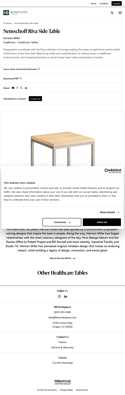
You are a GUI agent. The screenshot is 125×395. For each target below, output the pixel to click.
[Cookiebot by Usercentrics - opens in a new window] (107, 171)
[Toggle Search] (112, 13)
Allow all (102, 222)
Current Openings (62, 362)
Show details (107, 212)
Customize (62, 222)
